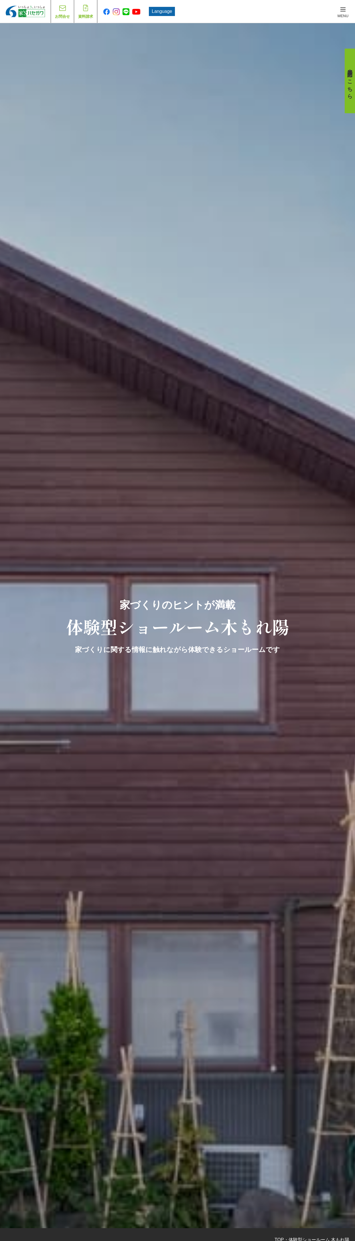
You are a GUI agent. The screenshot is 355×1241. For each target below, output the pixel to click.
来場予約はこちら (350, 81)
